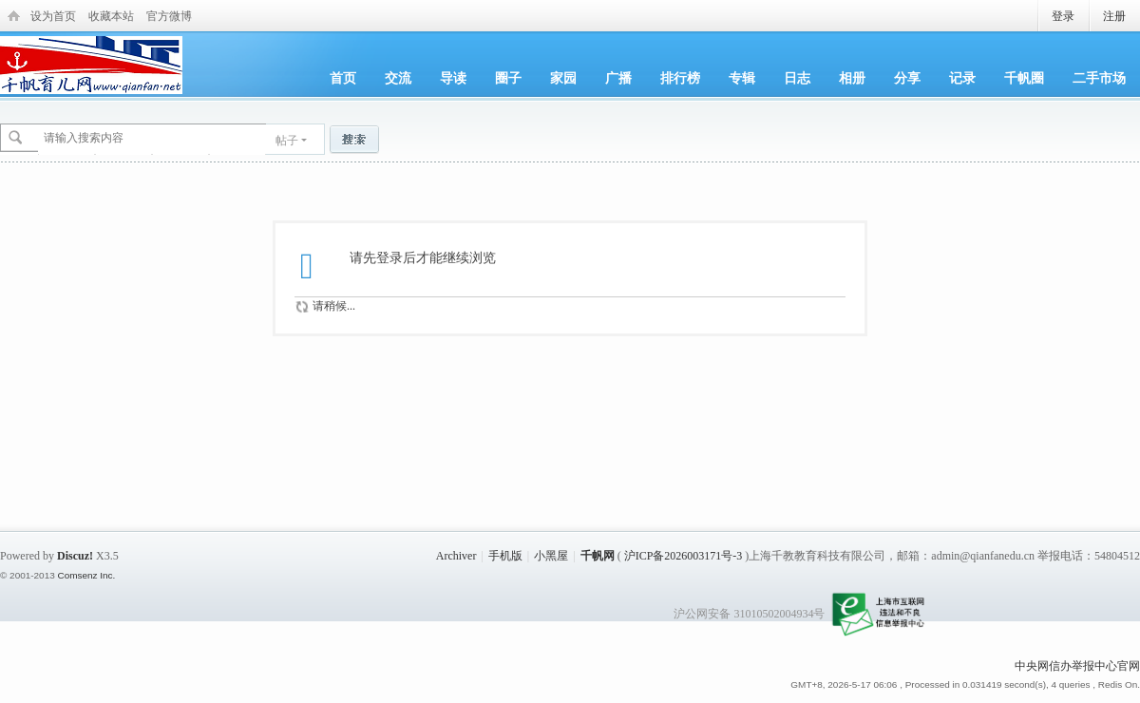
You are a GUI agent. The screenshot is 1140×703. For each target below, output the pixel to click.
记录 (962, 78)
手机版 (505, 555)
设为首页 (53, 16)
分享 (907, 78)
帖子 (287, 140)
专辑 (742, 78)
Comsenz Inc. (86, 575)
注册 (1114, 16)
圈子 (508, 78)
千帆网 (597, 555)
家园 (563, 78)
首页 (343, 78)
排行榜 (680, 78)
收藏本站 (111, 16)
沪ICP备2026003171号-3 (683, 555)
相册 (852, 78)
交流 (398, 78)
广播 (618, 78)
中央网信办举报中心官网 (1077, 666)
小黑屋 (551, 555)
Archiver (456, 555)
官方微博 (169, 16)
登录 (1063, 16)
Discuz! (75, 555)
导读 (453, 78)
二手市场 (1099, 78)
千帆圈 (1024, 78)
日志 (797, 78)
